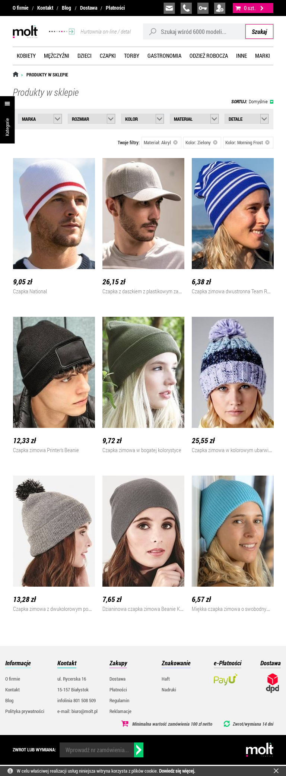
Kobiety (26, 55)
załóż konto (219, 8)
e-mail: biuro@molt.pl (77, 711)
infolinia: (186, 8)
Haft (166, 678)
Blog (66, 7)
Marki (262, 55)
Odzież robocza (209, 55)
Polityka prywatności (24, 711)
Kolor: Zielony (201, 142)
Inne (241, 55)
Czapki (108, 55)
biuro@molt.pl (169, 8)
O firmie (20, 7)
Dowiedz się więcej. (177, 770)
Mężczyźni (56, 55)
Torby (131, 55)
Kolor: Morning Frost (247, 142)
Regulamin (119, 700)
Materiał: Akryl (161, 142)
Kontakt (45, 7)
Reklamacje (120, 711)
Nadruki (169, 689)
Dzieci (84, 55)
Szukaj (259, 31)
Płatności (115, 7)
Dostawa (88, 7)
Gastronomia (164, 55)
